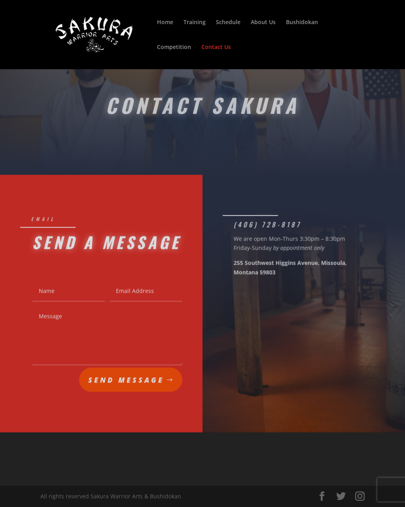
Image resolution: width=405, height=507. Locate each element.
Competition (174, 47)
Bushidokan (302, 22)
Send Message (126, 381)
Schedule (228, 22)
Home (165, 22)
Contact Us (216, 47)
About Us (263, 22)
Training (195, 22)
